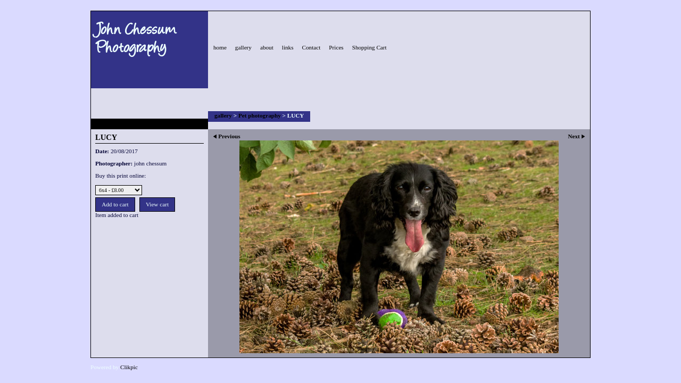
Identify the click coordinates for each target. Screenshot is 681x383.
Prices (336, 47)
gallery (243, 47)
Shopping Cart (369, 47)
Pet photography (259, 115)
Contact (311, 47)
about (266, 47)
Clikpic (129, 367)
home (220, 47)
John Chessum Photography (136, 37)
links (288, 47)
